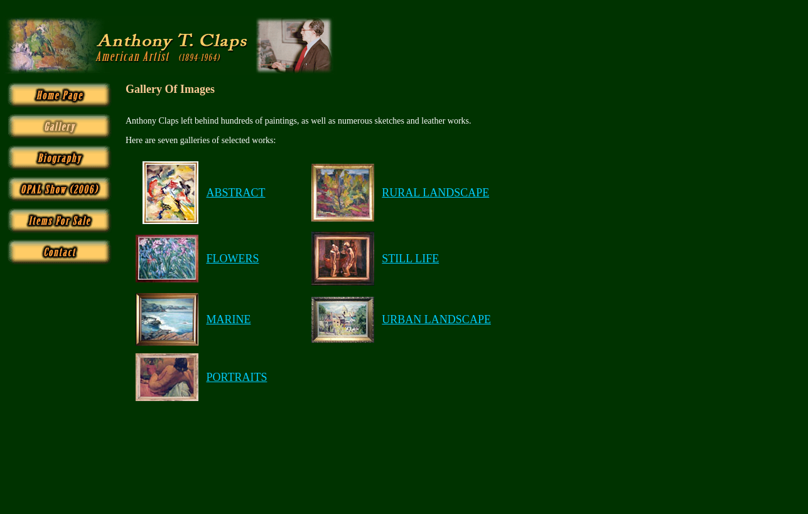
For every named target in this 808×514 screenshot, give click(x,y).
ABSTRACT (235, 192)
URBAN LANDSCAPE (436, 319)
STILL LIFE (410, 258)
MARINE (228, 319)
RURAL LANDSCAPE (435, 192)
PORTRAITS (236, 377)
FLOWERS (232, 258)
